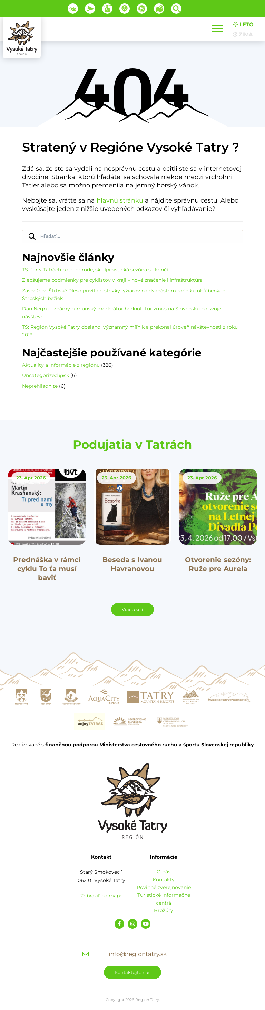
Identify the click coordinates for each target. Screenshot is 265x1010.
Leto (243, 24)
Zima (243, 34)
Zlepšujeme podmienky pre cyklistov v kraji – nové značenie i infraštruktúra (112, 280)
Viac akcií (132, 609)
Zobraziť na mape (101, 895)
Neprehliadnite (40, 386)
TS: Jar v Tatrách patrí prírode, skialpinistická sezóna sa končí (95, 269)
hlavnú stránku (120, 200)
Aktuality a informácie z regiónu (61, 365)
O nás (163, 872)
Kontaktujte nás (132, 972)
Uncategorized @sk (45, 375)
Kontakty (164, 880)
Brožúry (163, 910)
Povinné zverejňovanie (164, 887)
